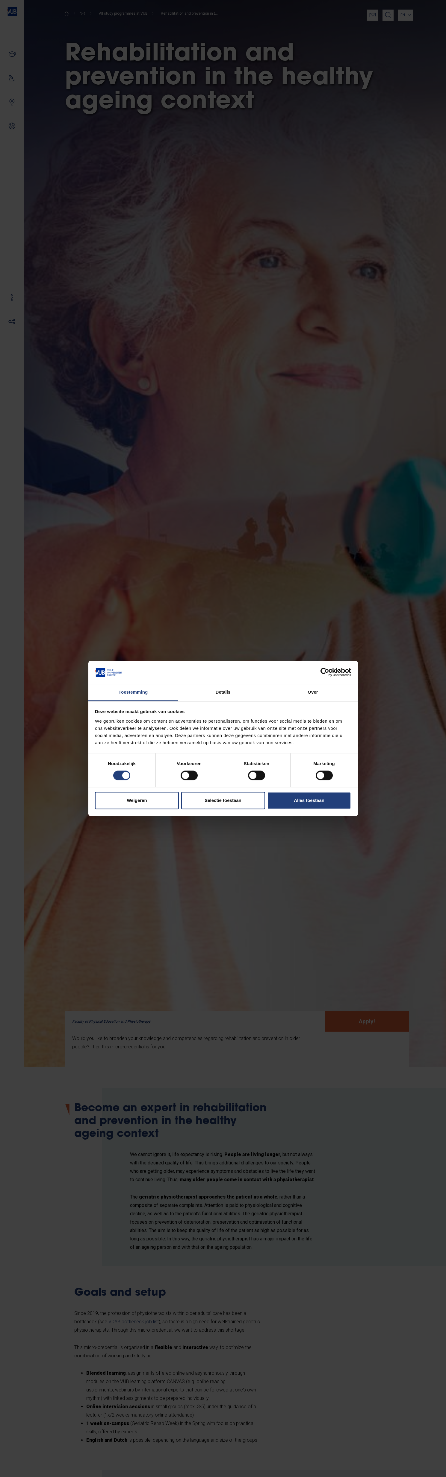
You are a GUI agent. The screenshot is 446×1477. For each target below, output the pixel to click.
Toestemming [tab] (133, 692)
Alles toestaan (309, 800)
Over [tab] (313, 692)
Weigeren (137, 800)
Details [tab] (223, 692)
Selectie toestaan (223, 800)
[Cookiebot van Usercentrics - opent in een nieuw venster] (325, 672)
